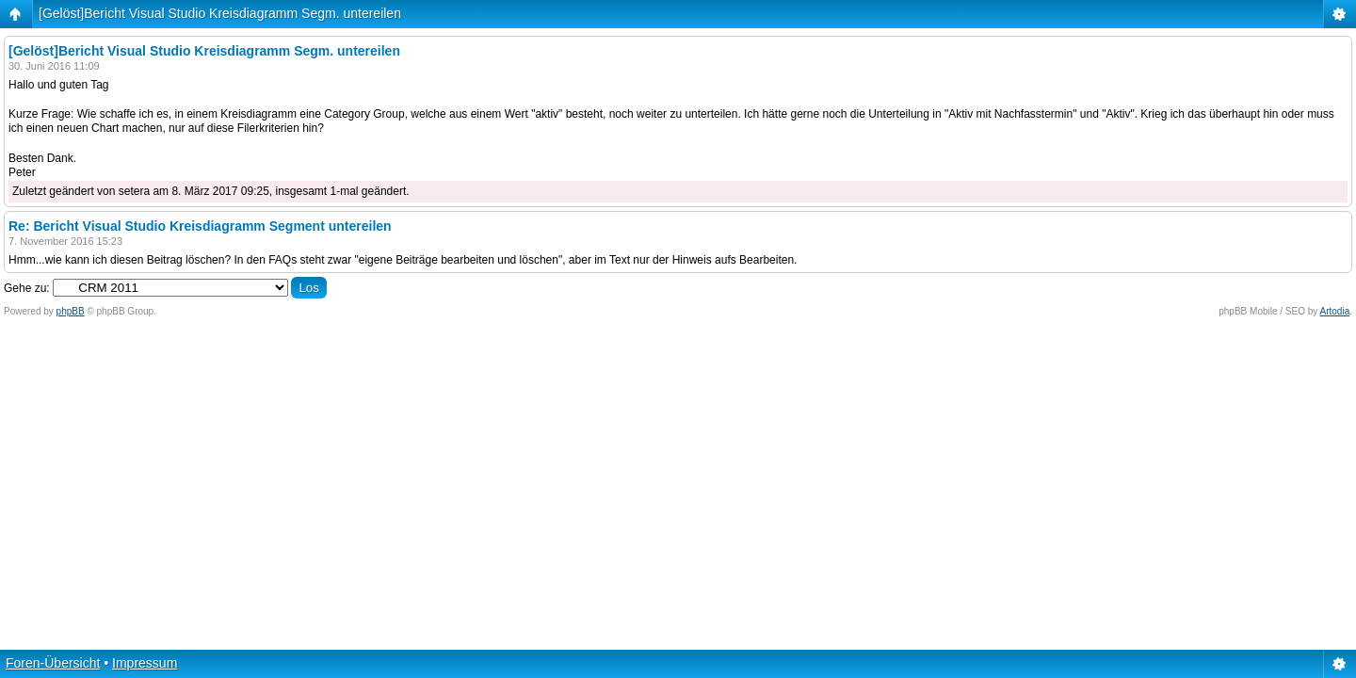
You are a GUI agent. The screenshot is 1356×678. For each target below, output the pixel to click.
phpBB (70, 311)
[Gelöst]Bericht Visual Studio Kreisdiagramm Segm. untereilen (220, 13)
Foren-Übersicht (53, 662)
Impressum (144, 662)
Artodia (1335, 311)
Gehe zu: (27, 288)
